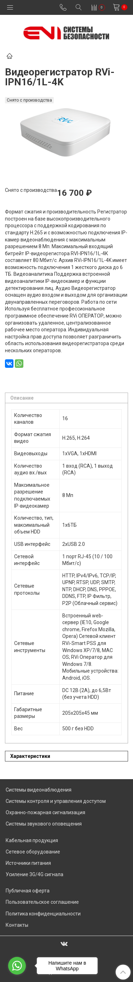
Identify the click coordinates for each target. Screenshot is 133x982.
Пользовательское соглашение (42, 902)
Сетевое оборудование (33, 852)
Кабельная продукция (32, 840)
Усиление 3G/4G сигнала (34, 874)
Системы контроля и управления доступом (56, 801)
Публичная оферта (28, 890)
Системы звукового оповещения (44, 824)
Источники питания (28, 863)
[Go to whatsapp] (17, 966)
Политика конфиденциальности (43, 914)
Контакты (17, 925)
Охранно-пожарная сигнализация (45, 812)
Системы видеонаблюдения (38, 790)
